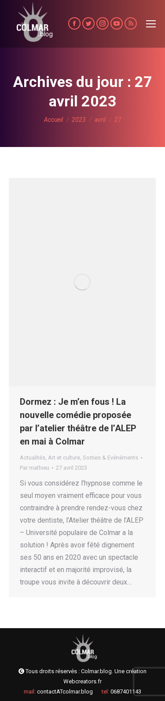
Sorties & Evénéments (110, 457)
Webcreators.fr (82, 681)
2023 (79, 119)
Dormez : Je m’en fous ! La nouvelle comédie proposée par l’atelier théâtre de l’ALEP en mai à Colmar (78, 421)
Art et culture (64, 457)
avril (100, 119)
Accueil (53, 119)
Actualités (32, 457)
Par (34, 467)
